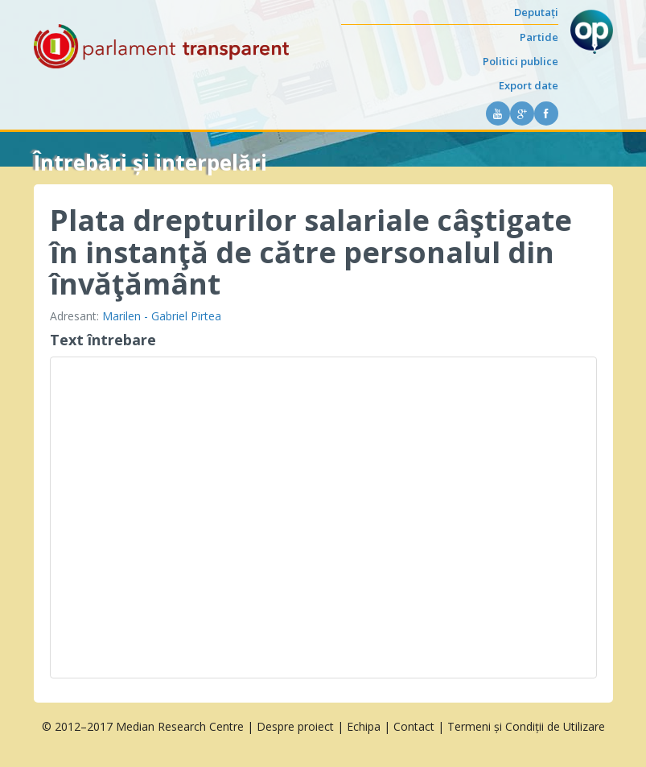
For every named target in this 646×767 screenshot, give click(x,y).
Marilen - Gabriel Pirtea (161, 316)
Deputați (536, 12)
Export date (528, 85)
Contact (413, 726)
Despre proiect (295, 726)
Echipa (364, 726)
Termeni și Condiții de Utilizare (526, 726)
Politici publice (520, 61)
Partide (539, 37)
